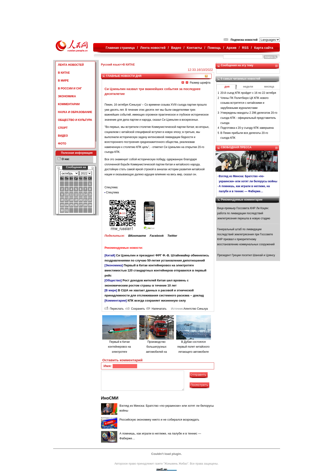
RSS (245, 48)
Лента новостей (152, 48)
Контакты (194, 48)
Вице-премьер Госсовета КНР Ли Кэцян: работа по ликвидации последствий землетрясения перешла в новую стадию (243, 213)
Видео (176, 48)
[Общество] (113, 280)
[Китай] (110, 255)
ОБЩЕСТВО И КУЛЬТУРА (75, 120)
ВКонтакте (137, 235)
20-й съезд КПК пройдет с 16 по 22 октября (248, 92)
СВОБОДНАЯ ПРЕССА (236, 147)
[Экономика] (114, 265)
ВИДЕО (63, 135)
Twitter (172, 235)
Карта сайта (263, 48)
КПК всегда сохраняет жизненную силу (157, 300)
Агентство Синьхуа (195, 308)
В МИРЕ (63, 80)
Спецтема (112, 192)
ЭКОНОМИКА (67, 96)
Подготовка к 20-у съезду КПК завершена (247, 127)
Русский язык (110, 64)
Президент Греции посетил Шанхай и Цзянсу (246, 255)
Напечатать (156, 308)
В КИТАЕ (64, 72)
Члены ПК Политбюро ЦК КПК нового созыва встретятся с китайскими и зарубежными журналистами (244, 103)
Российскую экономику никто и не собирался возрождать (159, 419)
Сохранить (135, 308)
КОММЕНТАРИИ (69, 104)
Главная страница (120, 48)
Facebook (157, 235)
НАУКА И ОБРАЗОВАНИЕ (75, 112)
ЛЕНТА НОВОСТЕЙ (71, 64)
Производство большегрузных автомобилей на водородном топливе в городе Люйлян (156, 351)
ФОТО (62, 143)
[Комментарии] (116, 300)
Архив (231, 48)
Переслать (114, 308)
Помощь (214, 48)
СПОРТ (63, 127)
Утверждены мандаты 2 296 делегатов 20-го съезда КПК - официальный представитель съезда (248, 117)
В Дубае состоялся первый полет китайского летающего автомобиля (193, 346)
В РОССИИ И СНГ (70, 88)
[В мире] (111, 290)
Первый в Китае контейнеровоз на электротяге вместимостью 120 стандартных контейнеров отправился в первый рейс (156, 270)
